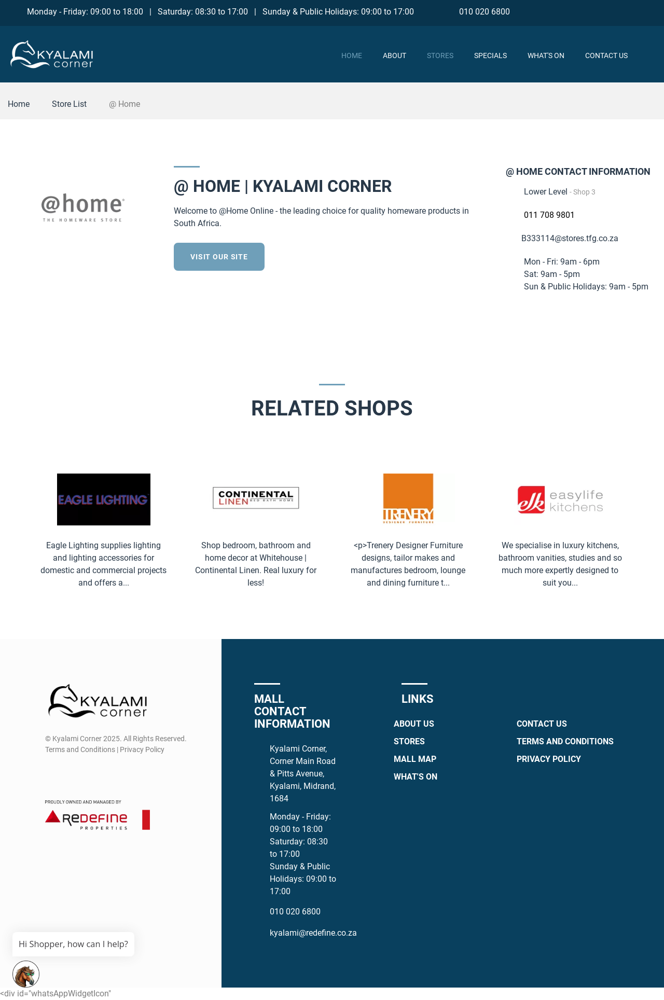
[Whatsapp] (630, 11)
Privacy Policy (549, 759)
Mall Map (415, 759)
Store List (69, 104)
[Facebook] (592, 11)
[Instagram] (611, 11)
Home (351, 55)
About (394, 55)
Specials (490, 55)
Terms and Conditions (565, 741)
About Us (414, 724)
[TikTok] (649, 11)
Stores (440, 55)
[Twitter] (483, 255)
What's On (546, 55)
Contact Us (606, 55)
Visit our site (219, 257)
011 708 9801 (549, 215)
